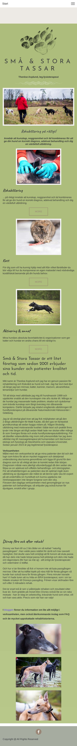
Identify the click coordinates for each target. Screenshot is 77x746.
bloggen (8, 610)
